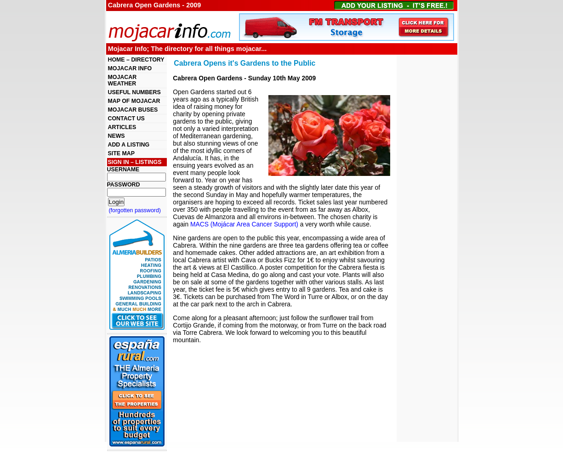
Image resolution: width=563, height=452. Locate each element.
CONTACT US (126, 118)
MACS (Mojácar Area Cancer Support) (244, 224)
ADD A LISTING (129, 144)
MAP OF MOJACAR (134, 101)
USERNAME (123, 169)
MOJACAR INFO (130, 68)
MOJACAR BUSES (133, 110)
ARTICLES (122, 127)
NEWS (116, 136)
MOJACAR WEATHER (122, 80)
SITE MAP (121, 153)
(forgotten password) (135, 210)
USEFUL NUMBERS (134, 92)
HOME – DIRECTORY (136, 59)
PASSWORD (123, 184)
